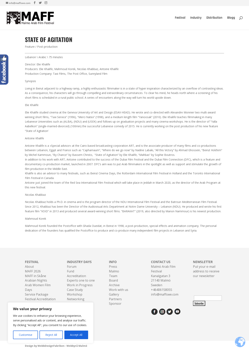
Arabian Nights (36, 280)
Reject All (51, 335)
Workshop (74, 294)
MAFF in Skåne (35, 276)
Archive (114, 285)
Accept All (76, 335)
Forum (71, 266)
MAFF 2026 (33, 271)
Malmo (114, 271)
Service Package (36, 294)
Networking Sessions (75, 301)
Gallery (114, 294)
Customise (25, 335)
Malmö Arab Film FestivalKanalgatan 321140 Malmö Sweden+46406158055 (163, 276)
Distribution (214, 18)
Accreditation (76, 276)
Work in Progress (80, 285)
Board (113, 280)
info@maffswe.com (164, 294)
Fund (70, 271)
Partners (115, 299)
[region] (50, 322)
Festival (180, 18)
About (29, 266)
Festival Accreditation (40, 299)
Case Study (75, 290)
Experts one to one (81, 280)
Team (113, 276)
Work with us (118, 290)
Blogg (231, 18)
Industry (196, 18)
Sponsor (115, 303)
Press (113, 266)
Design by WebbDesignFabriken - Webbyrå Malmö (56, 345)
